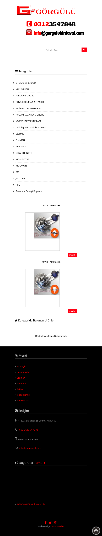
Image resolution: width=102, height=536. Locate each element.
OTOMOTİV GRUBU (26, 82)
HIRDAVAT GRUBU (25, 95)
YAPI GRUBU (22, 89)
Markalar (21, 383)
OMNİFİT (20, 140)
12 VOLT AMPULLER (50, 205)
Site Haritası (23, 400)
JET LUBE (20, 178)
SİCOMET (20, 133)
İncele (72, 254)
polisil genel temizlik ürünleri (31, 127)
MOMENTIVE (22, 159)
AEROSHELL (22, 146)
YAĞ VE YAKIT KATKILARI (28, 121)
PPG (18, 184)
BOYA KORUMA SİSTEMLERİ (30, 101)
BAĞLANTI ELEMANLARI (28, 108)
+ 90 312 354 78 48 (29, 429)
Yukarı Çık (96, 531)
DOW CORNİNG (24, 152)
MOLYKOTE (22, 165)
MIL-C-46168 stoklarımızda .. (32, 504)
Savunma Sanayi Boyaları (29, 191)
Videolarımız (23, 394)
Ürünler (21, 377)
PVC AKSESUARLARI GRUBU (30, 114)
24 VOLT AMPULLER (50, 262)
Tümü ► (40, 463)
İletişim (20, 389)
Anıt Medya (58, 526)
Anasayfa (21, 366)
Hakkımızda (23, 372)
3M (17, 172)
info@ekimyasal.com (30, 448)
